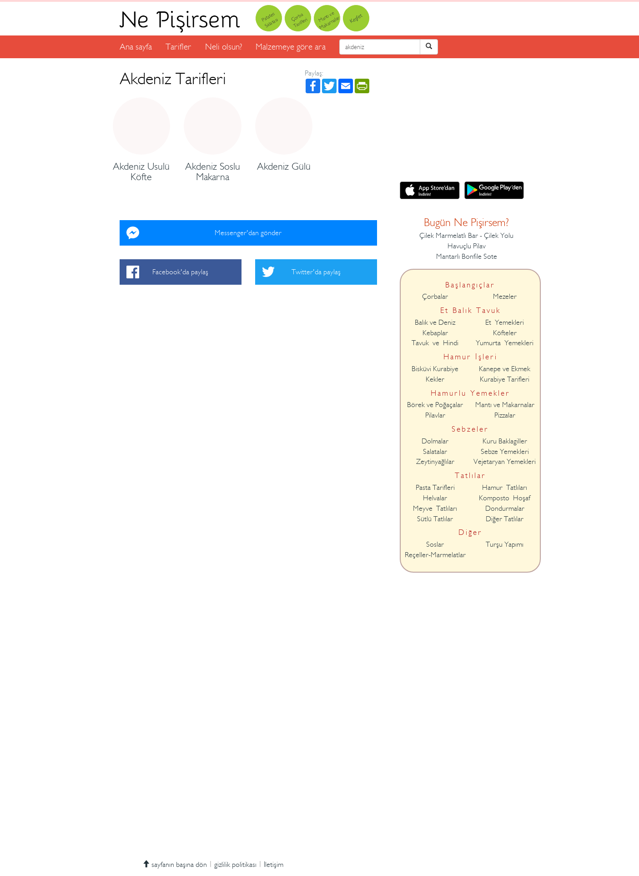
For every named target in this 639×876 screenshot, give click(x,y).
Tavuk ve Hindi (435, 343)
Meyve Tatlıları (435, 508)
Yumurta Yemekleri (504, 343)
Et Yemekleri (504, 322)
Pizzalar (504, 415)
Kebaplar (435, 333)
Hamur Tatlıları (504, 487)
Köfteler (505, 333)
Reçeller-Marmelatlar (435, 555)
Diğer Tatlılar (504, 519)
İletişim (273, 865)
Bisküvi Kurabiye (435, 369)
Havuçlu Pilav (467, 246)
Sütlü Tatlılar (435, 519)
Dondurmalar (504, 508)
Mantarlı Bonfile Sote (466, 256)
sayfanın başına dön (174, 865)
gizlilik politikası (235, 865)
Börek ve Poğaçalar (435, 405)
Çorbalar (435, 296)
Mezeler (505, 296)
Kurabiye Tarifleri (504, 379)
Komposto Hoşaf (504, 498)
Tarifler (178, 46)
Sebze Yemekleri (505, 452)
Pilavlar (435, 415)
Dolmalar (435, 441)
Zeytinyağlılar (435, 462)
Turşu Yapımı (504, 544)
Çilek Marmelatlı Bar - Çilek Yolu (466, 236)
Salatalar (435, 452)
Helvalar (435, 498)
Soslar (435, 544)
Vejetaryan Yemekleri (504, 462)
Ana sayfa (136, 46)
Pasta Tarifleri (435, 487)
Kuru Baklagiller (505, 441)
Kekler (435, 379)
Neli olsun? (223, 46)
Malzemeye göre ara (291, 46)
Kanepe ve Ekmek (504, 369)
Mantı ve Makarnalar (504, 405)
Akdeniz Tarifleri (173, 79)
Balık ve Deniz (435, 322)
